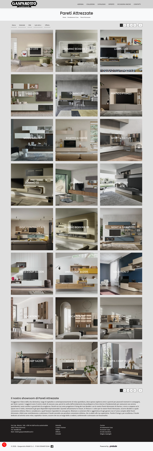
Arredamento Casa (73, 17)
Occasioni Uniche (124, 4)
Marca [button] (14, 25)
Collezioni (90, 4)
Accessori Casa (105, 430)
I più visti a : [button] (38, 25)
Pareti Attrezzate (85, 17)
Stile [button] (29, 25)
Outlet (57, 430)
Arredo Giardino (105, 432)
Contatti (137, 4)
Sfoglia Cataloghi (105, 434)
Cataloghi (101, 4)
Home (64, 17)
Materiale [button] (22, 25)
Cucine (102, 425)
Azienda (80, 4)
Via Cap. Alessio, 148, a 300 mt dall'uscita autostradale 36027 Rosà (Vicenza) (29, 426)
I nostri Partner (60, 427)
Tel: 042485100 (16, 430)
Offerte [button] (47, 25)
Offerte (111, 4)
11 (140, 25)
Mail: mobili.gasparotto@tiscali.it (22, 432)
